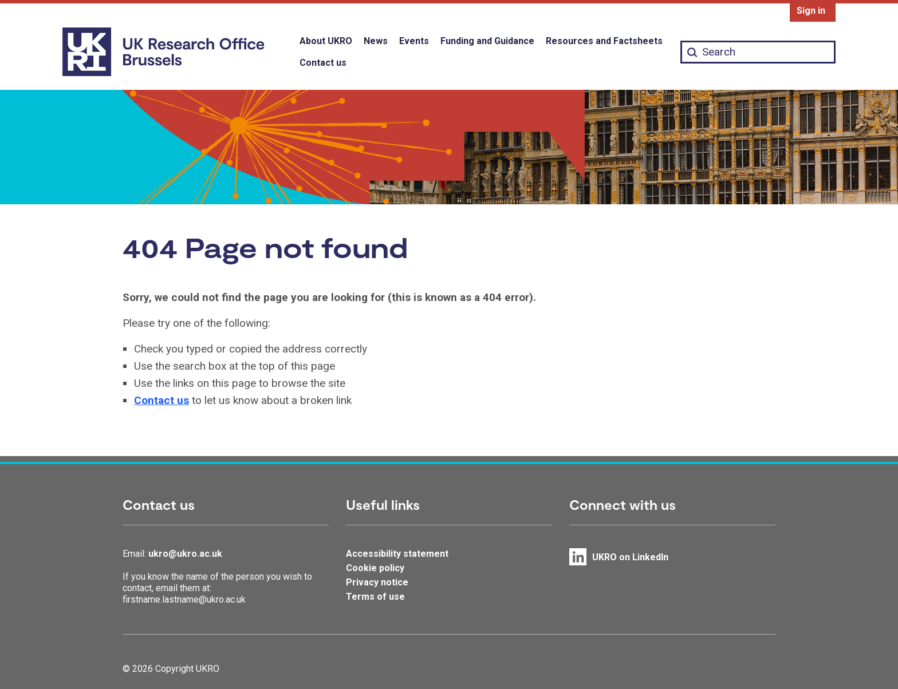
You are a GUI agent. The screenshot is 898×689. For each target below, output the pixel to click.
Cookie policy (375, 568)
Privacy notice (377, 582)
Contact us (323, 62)
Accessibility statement (397, 553)
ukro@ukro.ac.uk (185, 553)
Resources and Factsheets (604, 40)
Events (414, 40)
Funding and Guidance (487, 40)
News (376, 40)
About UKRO (326, 40)
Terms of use (375, 596)
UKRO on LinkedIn (630, 557)
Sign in (811, 10)
